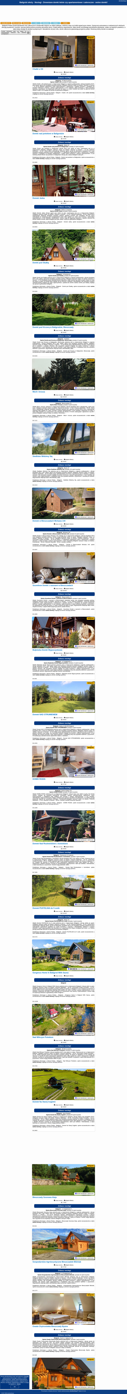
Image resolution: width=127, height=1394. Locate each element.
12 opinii (75, 663)
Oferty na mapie (16, 23)
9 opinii (70, 211)
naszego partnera (48, 94)
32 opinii (82, 1275)
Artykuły (65, 23)
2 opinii (75, 921)
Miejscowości (26, 23)
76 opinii (70, 792)
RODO (19, 1384)
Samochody (46, 23)
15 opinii (76, 146)
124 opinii (72, 469)
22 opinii (72, 1050)
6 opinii (70, 405)
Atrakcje (55, 23)
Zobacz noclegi (64, 78)
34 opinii (71, 275)
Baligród (91, 37)
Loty (36, 23)
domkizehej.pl (122, 1)
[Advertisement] (63, 1148)
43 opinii (69, 82)
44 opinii (76, 534)
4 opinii (79, 598)
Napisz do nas (82, 1391)
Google (26, 1376)
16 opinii (79, 340)
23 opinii (73, 1210)
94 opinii (73, 1115)
